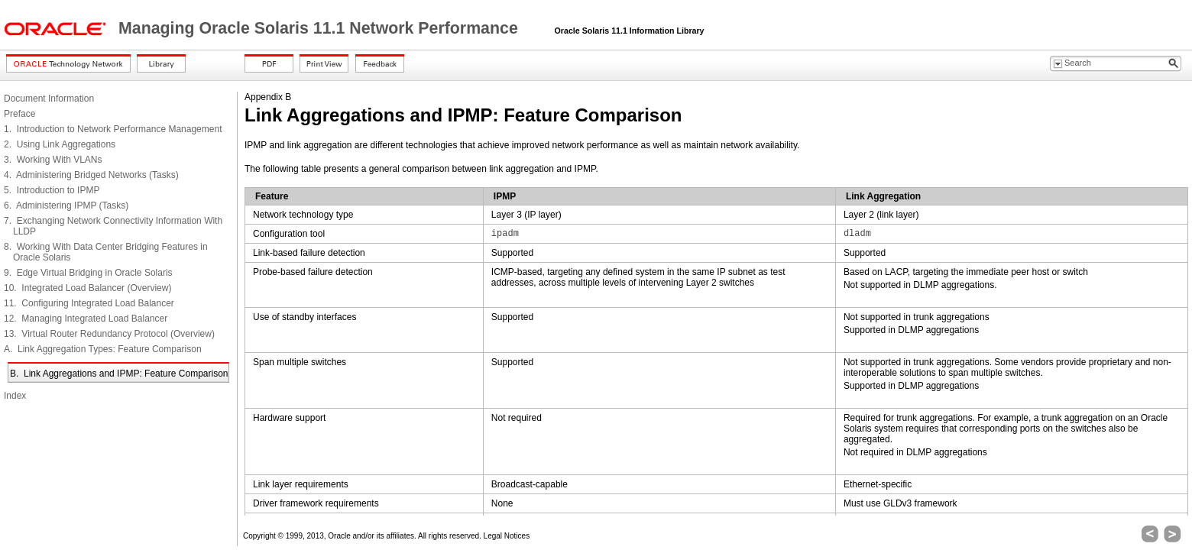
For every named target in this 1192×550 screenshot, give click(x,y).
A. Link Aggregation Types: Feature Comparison (103, 349)
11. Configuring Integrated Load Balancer (89, 303)
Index (15, 395)
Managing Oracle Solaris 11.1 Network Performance (320, 28)
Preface (19, 113)
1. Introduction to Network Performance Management (113, 129)
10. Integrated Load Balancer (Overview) (87, 288)
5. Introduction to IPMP (51, 190)
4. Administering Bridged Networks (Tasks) (91, 175)
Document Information (49, 98)
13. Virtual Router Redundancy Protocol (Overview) (109, 333)
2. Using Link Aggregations (59, 144)
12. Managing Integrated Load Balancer (85, 318)
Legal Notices (507, 536)
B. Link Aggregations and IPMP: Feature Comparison (119, 373)
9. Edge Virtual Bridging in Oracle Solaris (88, 272)
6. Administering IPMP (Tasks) (66, 205)
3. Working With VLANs (53, 159)
